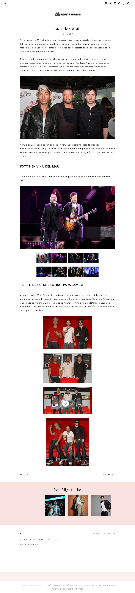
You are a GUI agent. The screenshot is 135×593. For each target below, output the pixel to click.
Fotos (26, 474)
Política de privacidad (62, 589)
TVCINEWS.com (108, 585)
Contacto (79, 589)
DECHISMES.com (93, 585)
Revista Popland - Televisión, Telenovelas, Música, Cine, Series (55, 585)
